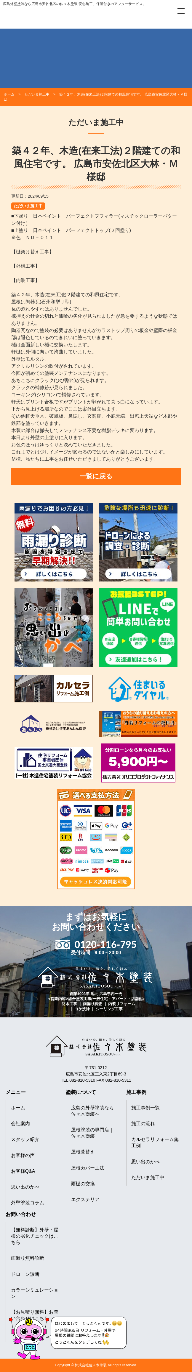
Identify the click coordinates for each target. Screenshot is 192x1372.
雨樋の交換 (83, 1183)
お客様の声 (23, 1155)
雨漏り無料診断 (27, 1258)
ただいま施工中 (28, 205)
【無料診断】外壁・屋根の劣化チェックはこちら (34, 1236)
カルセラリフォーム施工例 (155, 1142)
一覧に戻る (96, 476)
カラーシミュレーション (34, 1293)
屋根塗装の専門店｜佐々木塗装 (92, 1133)
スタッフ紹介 (25, 1139)
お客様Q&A (23, 1171)
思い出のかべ (25, 1186)
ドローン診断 (25, 1274)
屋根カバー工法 (87, 1167)
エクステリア (85, 1199)
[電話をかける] (164, 11)
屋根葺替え (83, 1151)
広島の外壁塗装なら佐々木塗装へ (92, 1111)
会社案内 (20, 1123)
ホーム (18, 1107)
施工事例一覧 (145, 1107)
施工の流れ (143, 1123)
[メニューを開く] (181, 11)
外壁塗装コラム (27, 1202)
